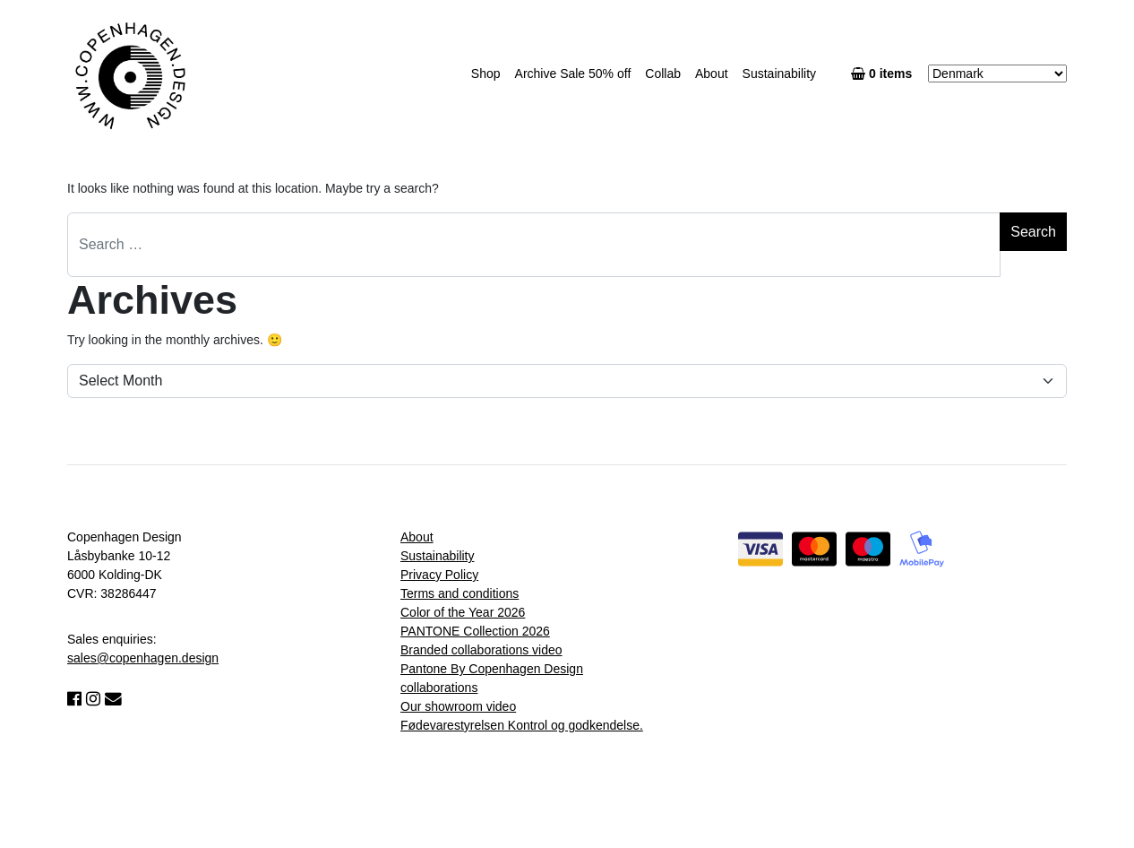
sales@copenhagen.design (143, 658)
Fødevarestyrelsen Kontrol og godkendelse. (521, 725)
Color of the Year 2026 (462, 612)
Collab (663, 73)
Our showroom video (458, 706)
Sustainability (780, 73)
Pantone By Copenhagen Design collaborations (491, 678)
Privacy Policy (439, 574)
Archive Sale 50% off (573, 73)
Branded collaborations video (481, 650)
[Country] (997, 73)
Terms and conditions (459, 593)
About (711, 73)
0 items (885, 73)
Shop (486, 73)
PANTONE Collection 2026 (475, 631)
